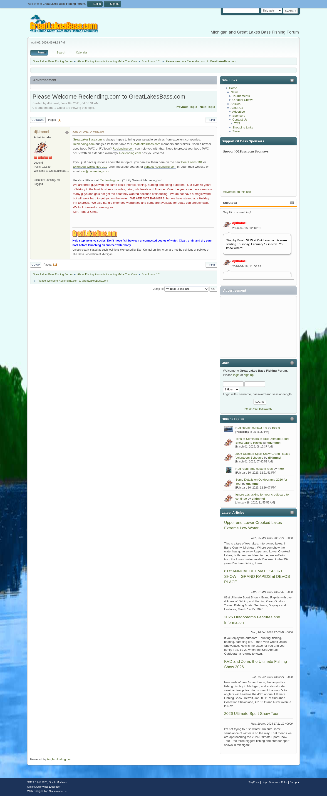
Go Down (38, 120)
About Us (236, 107)
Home (233, 88)
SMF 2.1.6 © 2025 (37, 782)
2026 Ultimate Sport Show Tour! (252, 713)
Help (264, 782)
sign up (249, 375)
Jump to (158, 288)
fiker (281, 468)
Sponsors (238, 115)
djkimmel (239, 223)
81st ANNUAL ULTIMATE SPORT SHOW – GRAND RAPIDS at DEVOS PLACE (257, 576)
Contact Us (239, 119)
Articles (235, 104)
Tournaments (241, 96)
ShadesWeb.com (58, 791)
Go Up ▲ (295, 782)
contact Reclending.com (160, 166)
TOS (237, 123)
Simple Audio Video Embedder (43, 786)
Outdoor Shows (242, 100)
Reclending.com (84, 144)
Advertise (238, 111)
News (234, 92)
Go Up (36, 264)
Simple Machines (58, 782)
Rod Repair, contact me (251, 427)
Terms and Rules (278, 782)
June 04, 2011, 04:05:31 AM (88, 131)
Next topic (207, 107)
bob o (276, 427)
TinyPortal (254, 782)
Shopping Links (242, 127)
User (225, 363)
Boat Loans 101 (191, 162)
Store (236, 131)
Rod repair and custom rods (254, 468)
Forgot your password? (258, 408)
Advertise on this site (237, 192)
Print (211, 120)
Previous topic (186, 107)
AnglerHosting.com (59, 759)
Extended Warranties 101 (90, 166)
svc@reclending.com (95, 171)
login (236, 375)
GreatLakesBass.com (87, 139)
